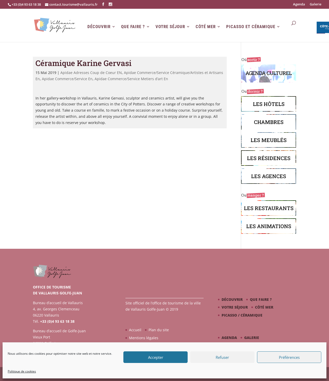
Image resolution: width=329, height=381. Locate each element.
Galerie (315, 4)
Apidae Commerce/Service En (67, 78)
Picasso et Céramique (250, 26)
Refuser (222, 357)
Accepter (155, 357)
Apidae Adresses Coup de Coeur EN (91, 72)
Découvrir (99, 26)
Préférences (289, 357)
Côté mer (206, 26)
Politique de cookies (22, 371)
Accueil (135, 329)
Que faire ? (133, 26)
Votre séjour (170, 26)
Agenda (299, 4)
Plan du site (159, 329)
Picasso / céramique (242, 315)
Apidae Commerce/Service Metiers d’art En (131, 78)
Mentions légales (143, 337)
